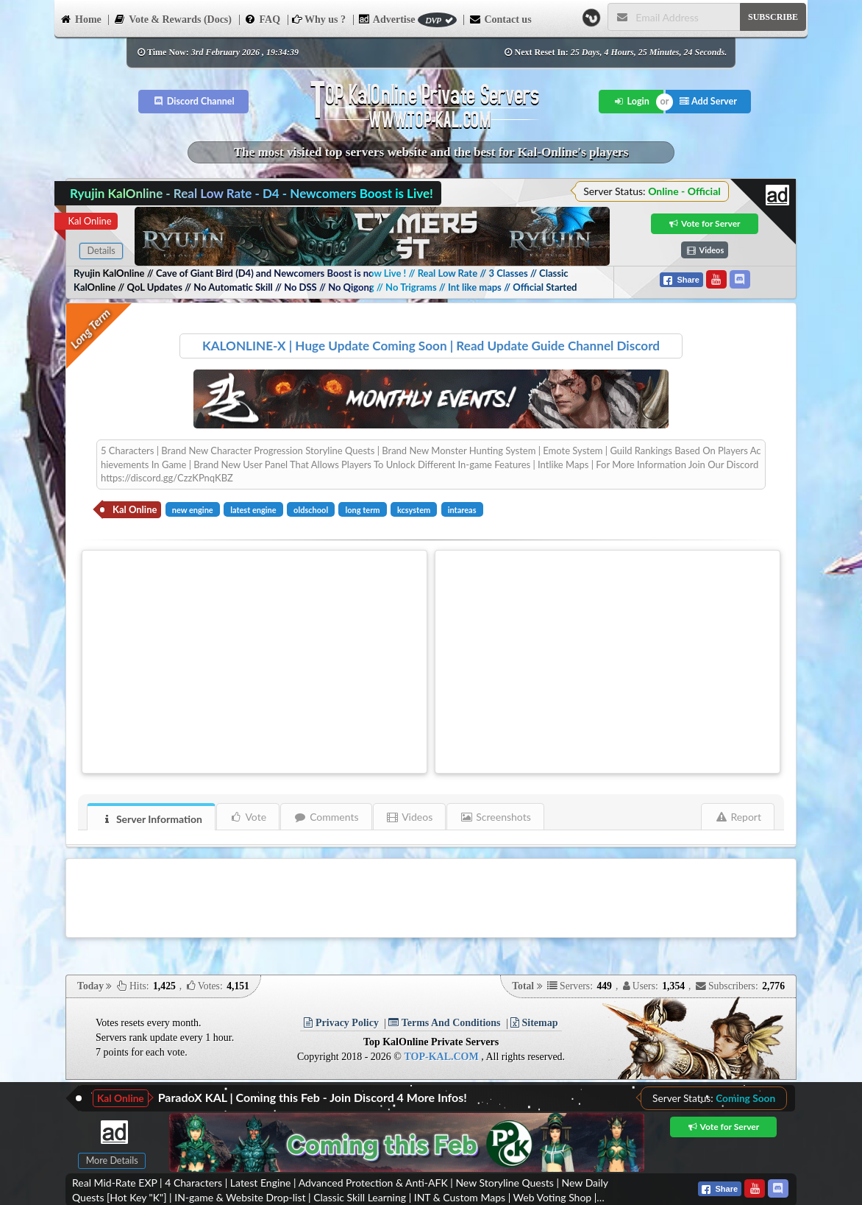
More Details (112, 1160)
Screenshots (495, 816)
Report (738, 816)
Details (101, 250)
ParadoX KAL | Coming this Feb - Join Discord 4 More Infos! (312, 1097)
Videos (410, 816)
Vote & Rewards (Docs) (172, 18)
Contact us (500, 18)
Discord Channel (194, 101)
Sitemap (534, 1022)
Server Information (151, 819)
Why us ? (319, 19)
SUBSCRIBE (773, 17)
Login (631, 101)
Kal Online (89, 221)
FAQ (262, 18)
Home (80, 18)
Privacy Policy (341, 1022)
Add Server (708, 101)
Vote (248, 816)
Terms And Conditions (444, 1022)
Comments (326, 816)
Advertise (407, 19)
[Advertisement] (254, 659)
